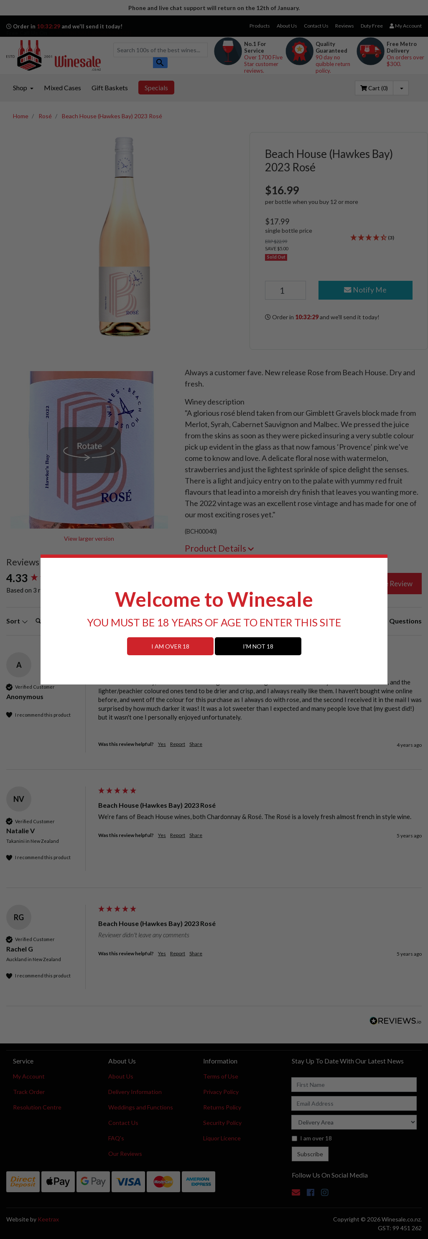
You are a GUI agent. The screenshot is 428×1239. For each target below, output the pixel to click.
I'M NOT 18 (258, 646)
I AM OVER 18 (170, 646)
